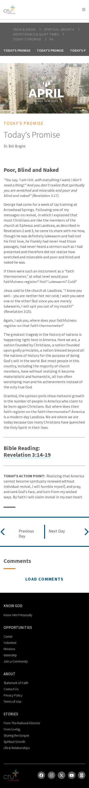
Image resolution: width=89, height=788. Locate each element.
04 (51, 39)
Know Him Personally (18, 615)
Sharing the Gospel (16, 735)
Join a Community (16, 661)
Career (8, 636)
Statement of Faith (16, 683)
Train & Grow (25, 29)
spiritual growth (59, 29)
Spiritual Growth (14, 741)
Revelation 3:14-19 (27, 454)
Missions (9, 649)
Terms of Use (12, 701)
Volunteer (10, 643)
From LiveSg (12, 729)
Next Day (57, 531)
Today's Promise (27, 39)
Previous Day (26, 533)
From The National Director (22, 723)
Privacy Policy (13, 695)
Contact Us (11, 689)
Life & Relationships (17, 748)
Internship (10, 655)
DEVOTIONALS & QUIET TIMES (36, 34)
